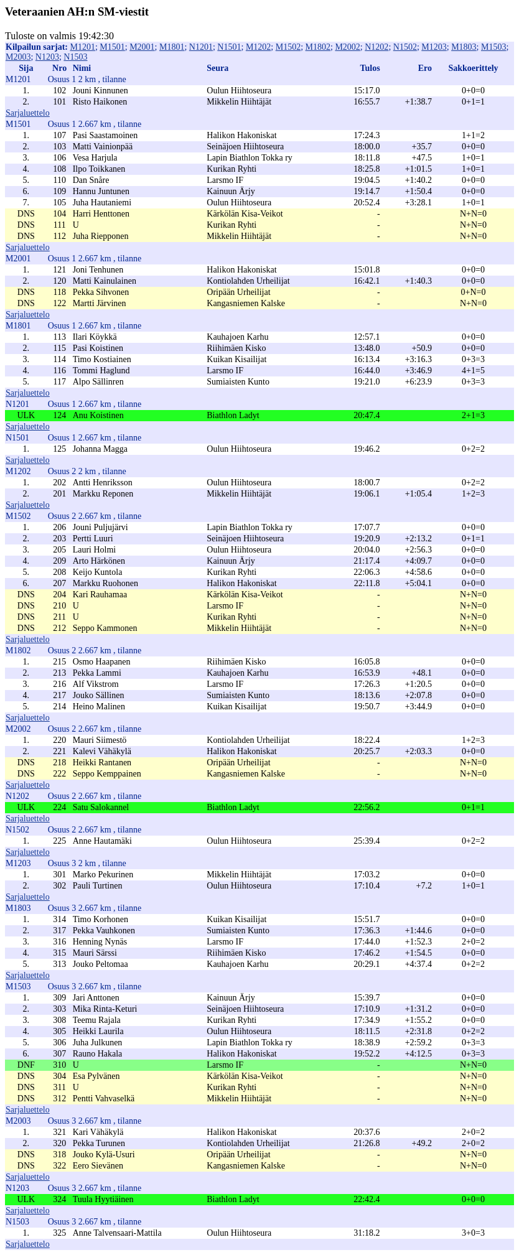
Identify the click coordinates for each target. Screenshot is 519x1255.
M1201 (82, 47)
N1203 (47, 57)
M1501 (112, 47)
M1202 (258, 47)
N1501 (229, 47)
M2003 (18, 57)
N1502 (405, 47)
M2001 (141, 47)
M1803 (463, 47)
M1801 (171, 47)
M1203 (433, 47)
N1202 (376, 47)
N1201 (201, 47)
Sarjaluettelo (28, 113)
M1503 (493, 47)
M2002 (347, 47)
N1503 (75, 57)
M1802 (318, 47)
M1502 (288, 47)
